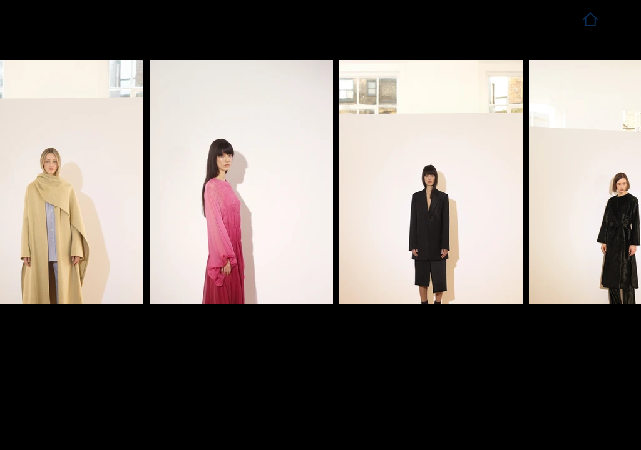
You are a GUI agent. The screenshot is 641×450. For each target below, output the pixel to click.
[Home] (590, 19)
